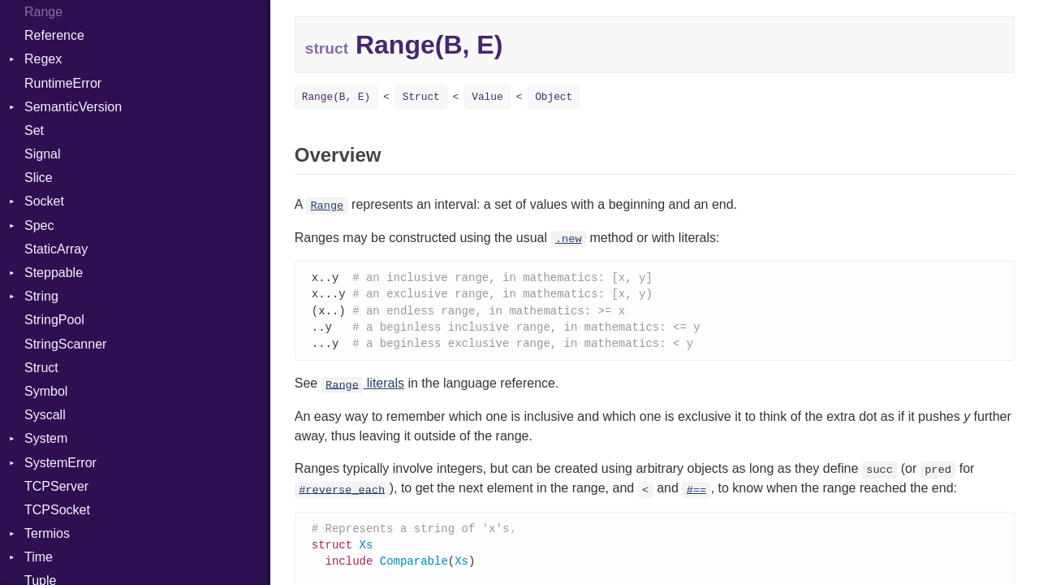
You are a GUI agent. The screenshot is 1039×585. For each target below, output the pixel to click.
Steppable (53, 273)
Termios (47, 533)
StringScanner (65, 344)
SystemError (60, 463)
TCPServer (56, 486)
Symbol (45, 391)
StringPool (54, 320)
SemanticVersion (73, 107)
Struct (41, 368)
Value (487, 97)
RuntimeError (62, 83)
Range (326, 206)
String (41, 296)
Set (34, 130)
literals (362, 387)
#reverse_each (342, 494)
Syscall (45, 415)
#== (696, 494)
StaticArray (56, 249)
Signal (42, 154)
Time (38, 557)
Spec (39, 225)
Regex (43, 59)
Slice (38, 177)
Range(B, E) (336, 97)
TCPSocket (57, 510)
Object (553, 97)
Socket (44, 201)
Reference (54, 35)
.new (568, 239)
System (45, 438)
